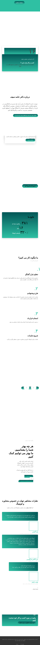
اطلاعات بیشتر (30, 140)
